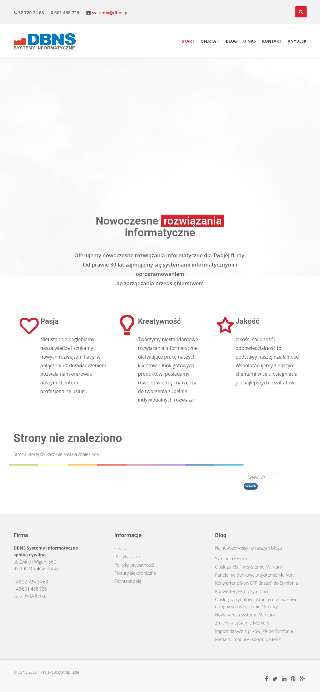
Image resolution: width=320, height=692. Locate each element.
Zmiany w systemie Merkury (242, 623)
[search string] (262, 477)
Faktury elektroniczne (135, 573)
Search (251, 486)
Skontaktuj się (127, 581)
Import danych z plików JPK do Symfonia (254, 631)
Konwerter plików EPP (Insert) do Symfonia (256, 583)
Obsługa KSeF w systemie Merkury (248, 567)
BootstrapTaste (66, 672)
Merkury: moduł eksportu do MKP (248, 639)
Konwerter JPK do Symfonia (241, 591)
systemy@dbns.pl (110, 13)
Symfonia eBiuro (231, 558)
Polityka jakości (129, 557)
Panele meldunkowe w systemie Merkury (254, 575)
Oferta (209, 41)
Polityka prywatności (134, 565)
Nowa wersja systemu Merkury (245, 615)
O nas (120, 548)
